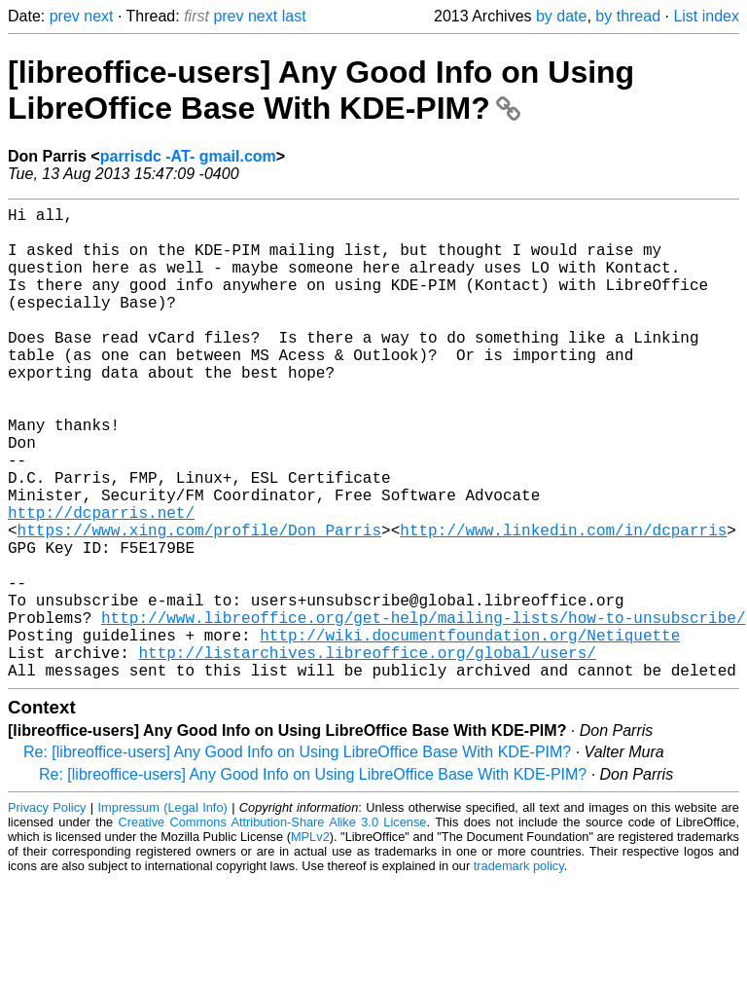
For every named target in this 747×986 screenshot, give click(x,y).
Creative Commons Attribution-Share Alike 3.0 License (273, 927)
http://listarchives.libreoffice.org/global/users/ (366, 753)
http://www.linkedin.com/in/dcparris (563, 603)
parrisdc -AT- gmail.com (188, 156)
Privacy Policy (47, 912)
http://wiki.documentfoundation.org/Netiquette (470, 732)
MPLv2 (310, 941)
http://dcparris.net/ (101, 582)
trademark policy (519, 971)
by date (561, 16)
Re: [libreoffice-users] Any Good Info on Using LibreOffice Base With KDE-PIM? (297, 857)
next (98, 16)
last (294, 16)
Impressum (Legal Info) (163, 912)
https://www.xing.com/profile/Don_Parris (199, 603)
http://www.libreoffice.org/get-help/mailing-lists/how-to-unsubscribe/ (423, 710)
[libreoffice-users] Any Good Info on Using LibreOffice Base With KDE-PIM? (321, 90)
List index (706, 16)
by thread (627, 16)
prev (65, 16)
